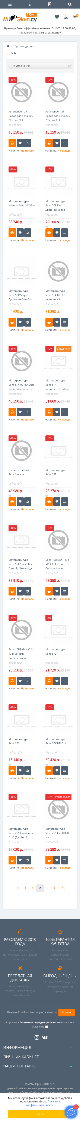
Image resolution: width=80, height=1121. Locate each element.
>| (63, 888)
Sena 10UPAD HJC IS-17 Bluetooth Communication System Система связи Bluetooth (21, 658)
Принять (40, 1114)
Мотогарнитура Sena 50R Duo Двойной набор (55, 205)
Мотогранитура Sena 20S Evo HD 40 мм (57, 833)
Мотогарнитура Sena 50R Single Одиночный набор (20, 295)
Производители (24, 46)
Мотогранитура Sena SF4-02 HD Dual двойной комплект (21, 385)
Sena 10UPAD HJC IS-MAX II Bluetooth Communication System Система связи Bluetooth (57, 568)
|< (17, 888)
